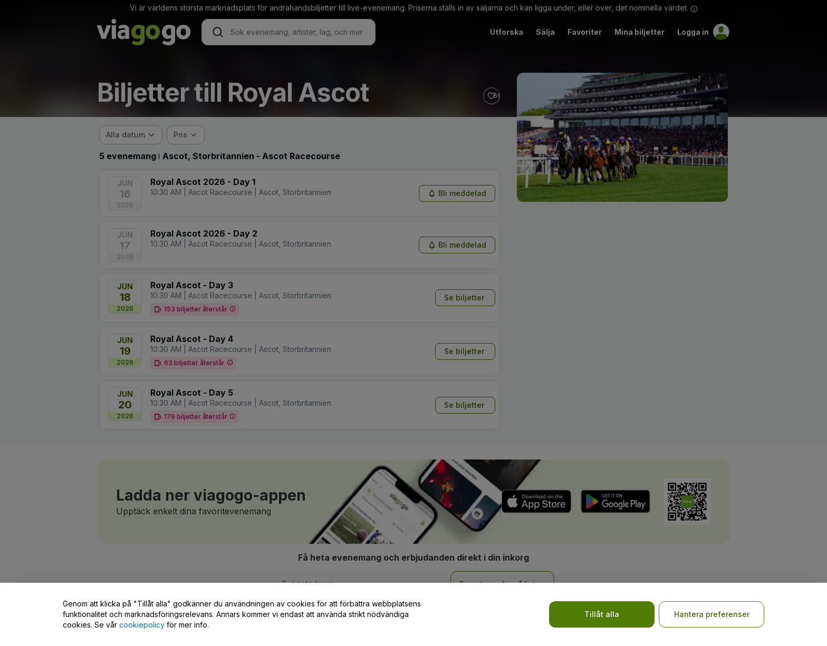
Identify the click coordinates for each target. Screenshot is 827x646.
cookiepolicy (142, 624)
